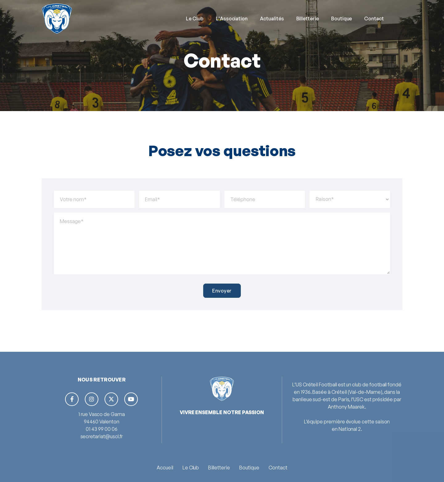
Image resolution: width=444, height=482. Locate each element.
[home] (57, 18)
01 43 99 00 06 (101, 447)
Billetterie (307, 18)
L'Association (232, 18)
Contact (374, 18)
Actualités (272, 18)
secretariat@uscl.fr (101, 455)
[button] (195, 18)
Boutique (341, 18)
